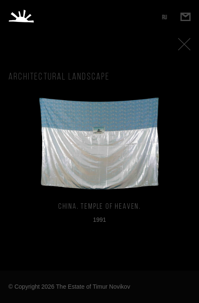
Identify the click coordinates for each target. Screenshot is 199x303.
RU (164, 17)
